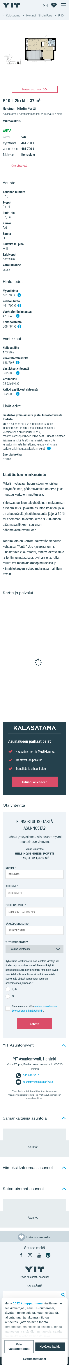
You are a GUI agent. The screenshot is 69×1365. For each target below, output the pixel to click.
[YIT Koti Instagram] (30, 1255)
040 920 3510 (27, 1075)
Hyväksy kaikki (50, 1346)
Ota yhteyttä (19, 165)
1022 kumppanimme (28, 1303)
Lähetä (34, 1024)
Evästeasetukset (34, 1358)
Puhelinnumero (15, 905)
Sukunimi (11, 886)
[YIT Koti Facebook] (21, 1255)
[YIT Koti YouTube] (39, 1255)
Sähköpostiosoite (17, 923)
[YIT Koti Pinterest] (48, 1255)
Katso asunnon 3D (34, 89)
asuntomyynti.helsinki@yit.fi (34, 1082)
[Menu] (63, 5)
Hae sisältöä (34, 1286)
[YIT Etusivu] (11, 5)
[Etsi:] (62, 1294)
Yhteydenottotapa (17, 942)
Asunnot (34, 1147)
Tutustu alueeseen (34, 782)
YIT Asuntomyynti (19, 1045)
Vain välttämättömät (18, 1346)
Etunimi (10, 867)
